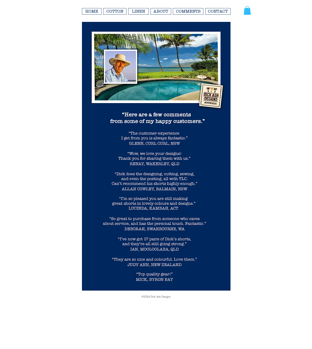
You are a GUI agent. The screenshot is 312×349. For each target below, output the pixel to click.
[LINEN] (138, 11)
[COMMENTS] (188, 11)
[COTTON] (114, 11)
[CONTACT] (217, 11)
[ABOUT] (161, 11)
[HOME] (91, 11)
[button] (247, 10)
